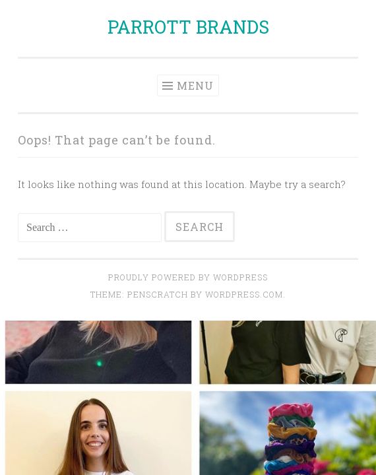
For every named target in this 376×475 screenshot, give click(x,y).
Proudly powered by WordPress (188, 277)
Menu (195, 85)
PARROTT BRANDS (188, 26)
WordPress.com (244, 294)
